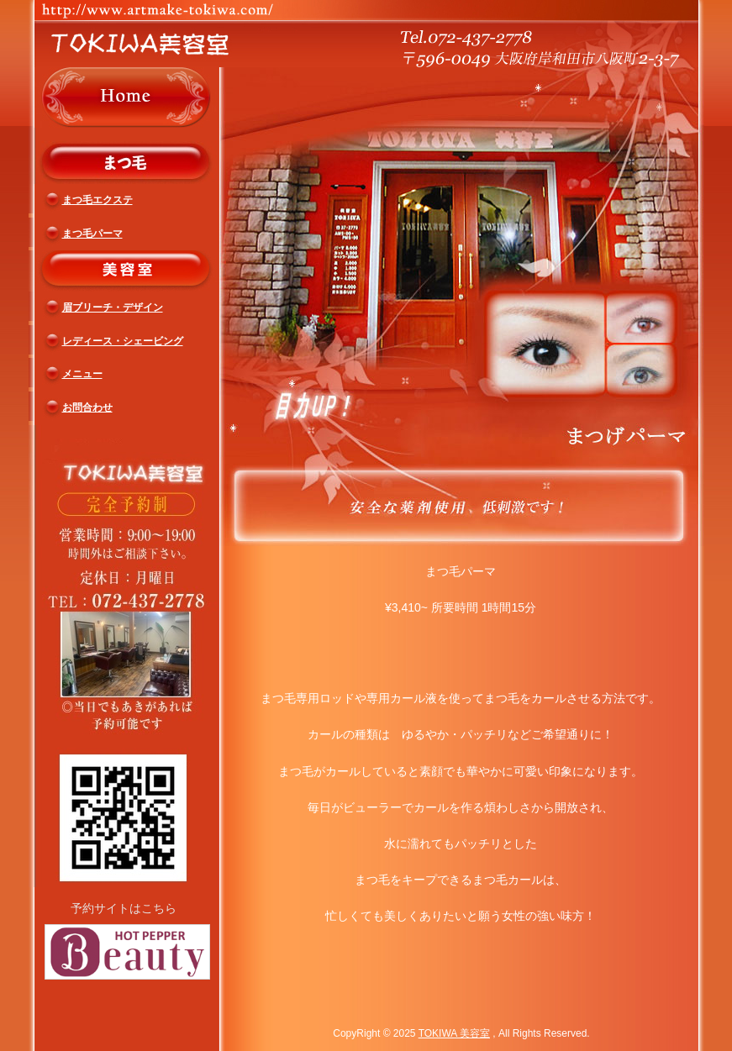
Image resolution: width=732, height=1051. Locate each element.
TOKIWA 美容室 (454, 1033)
